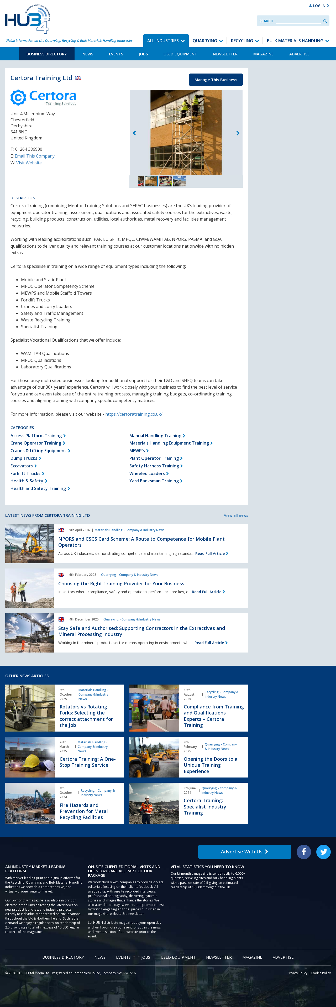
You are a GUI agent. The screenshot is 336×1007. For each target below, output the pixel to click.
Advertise (299, 53)
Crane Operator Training (35, 443)
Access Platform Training (36, 436)
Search (266, 20)
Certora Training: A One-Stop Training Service (88, 762)
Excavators (21, 466)
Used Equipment (180, 53)
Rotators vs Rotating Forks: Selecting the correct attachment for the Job (86, 715)
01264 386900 (28, 149)
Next (238, 133)
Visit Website (29, 163)
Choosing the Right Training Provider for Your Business (121, 583)
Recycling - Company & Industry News (222, 694)
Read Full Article (210, 553)
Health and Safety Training (38, 488)
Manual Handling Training (155, 436)
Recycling (242, 41)
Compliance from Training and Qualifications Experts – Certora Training (214, 715)
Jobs (143, 53)
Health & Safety (26, 481)
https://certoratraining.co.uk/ (133, 414)
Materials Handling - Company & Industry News (130, 530)
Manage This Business (216, 79)
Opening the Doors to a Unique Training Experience (211, 765)
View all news (236, 515)
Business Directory (47, 53)
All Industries (163, 41)
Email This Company (35, 156)
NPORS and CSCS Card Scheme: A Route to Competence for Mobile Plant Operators (141, 542)
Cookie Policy (321, 973)
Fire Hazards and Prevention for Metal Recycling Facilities (84, 811)
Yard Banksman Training (154, 481)
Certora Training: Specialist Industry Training (205, 806)
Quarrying (205, 41)
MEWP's (137, 450)
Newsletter (225, 53)
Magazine (263, 53)
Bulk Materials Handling (295, 41)
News (87, 53)
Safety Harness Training (154, 466)
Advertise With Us (244, 851)
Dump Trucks (23, 458)
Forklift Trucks (25, 473)
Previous (134, 133)
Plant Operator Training (154, 458)
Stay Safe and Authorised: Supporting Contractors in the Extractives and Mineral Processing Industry (141, 631)
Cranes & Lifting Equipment (38, 450)
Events (116, 53)
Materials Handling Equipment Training (169, 443)
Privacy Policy (297, 973)
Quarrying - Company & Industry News (129, 574)
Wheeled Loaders (147, 473)
